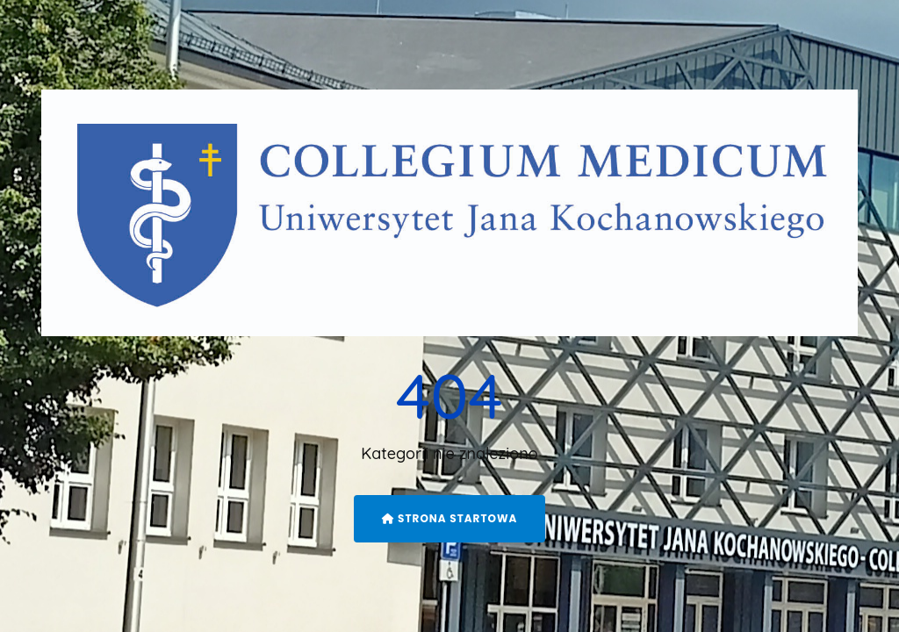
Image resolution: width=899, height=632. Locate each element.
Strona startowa (450, 518)
